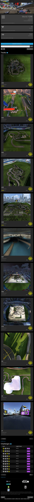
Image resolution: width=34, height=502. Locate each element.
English (2, 497)
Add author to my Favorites (17, 43)
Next (31, 438)
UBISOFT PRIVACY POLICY (25, 498)
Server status (30, 497)
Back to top (3, 441)
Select (31, 46)
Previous (3, 438)
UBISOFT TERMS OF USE (16, 498)
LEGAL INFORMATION (8, 498)
